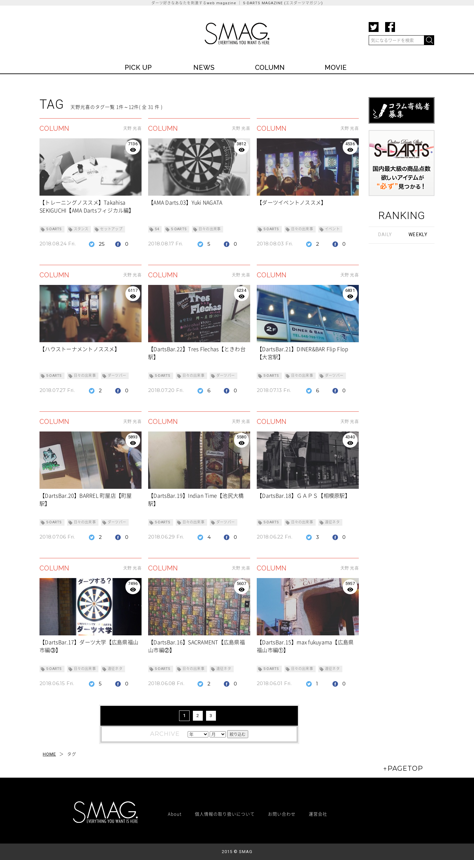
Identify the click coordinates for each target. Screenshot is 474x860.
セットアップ (111, 229)
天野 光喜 (132, 128)
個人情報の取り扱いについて (225, 814)
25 (102, 244)
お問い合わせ (282, 814)
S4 (157, 229)
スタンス (81, 229)
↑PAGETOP (403, 768)
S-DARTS (54, 229)
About (175, 814)
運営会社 (318, 814)
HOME (49, 754)
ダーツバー (117, 376)
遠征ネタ (332, 522)
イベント (332, 229)
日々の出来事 (209, 229)
